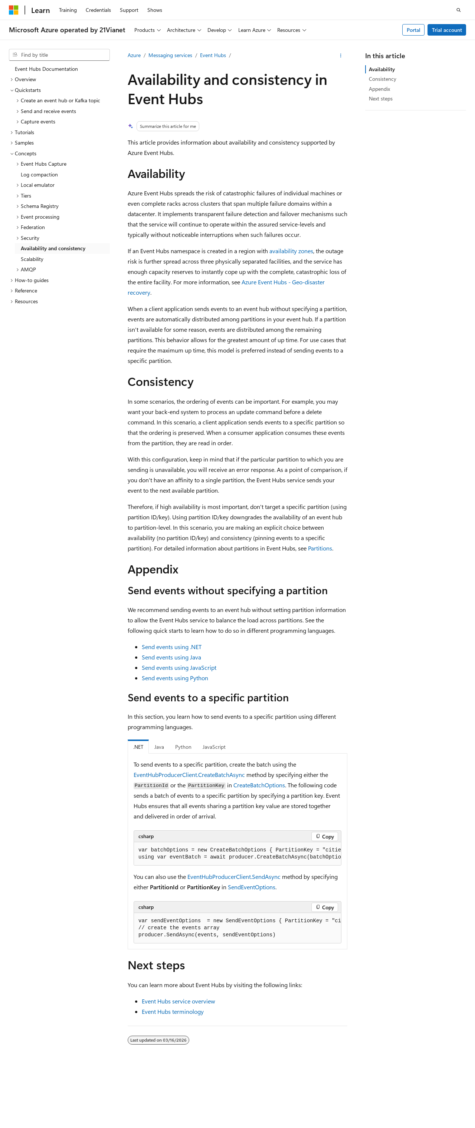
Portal (413, 29)
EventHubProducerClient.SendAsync (234, 876)
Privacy (186, 1094)
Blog (403, 1094)
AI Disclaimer (325, 1094)
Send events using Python (175, 678)
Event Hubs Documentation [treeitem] (46, 68)
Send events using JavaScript (179, 667)
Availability (382, 69)
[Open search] (458, 10)
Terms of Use (126, 1105)
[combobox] (59, 55)
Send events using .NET (172, 647)
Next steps (381, 98)
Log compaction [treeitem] (39, 174)
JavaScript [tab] (214, 746)
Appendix (379, 88)
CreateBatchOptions (259, 785)
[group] (237, 854)
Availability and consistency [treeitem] (53, 248)
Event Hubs (213, 55)
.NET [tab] (138, 746)
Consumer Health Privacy (68, 1105)
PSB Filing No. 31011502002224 (128, 1094)
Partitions (320, 548)
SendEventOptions (251, 887)
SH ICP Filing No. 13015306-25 (44, 1094)
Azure (134, 55)
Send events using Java (171, 657)
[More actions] (340, 56)
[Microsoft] (14, 10)
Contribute (434, 1094)
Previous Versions (369, 1094)
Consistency (382, 78)
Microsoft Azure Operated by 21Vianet (253, 1094)
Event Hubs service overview (178, 1001)
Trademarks (163, 1105)
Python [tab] (183, 746)
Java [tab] (159, 746)
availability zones (291, 251)
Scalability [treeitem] (32, 258)
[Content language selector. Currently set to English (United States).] (43, 1078)
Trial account (447, 29)
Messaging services (170, 55)
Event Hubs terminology (173, 1011)
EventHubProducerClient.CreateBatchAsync (189, 774)
